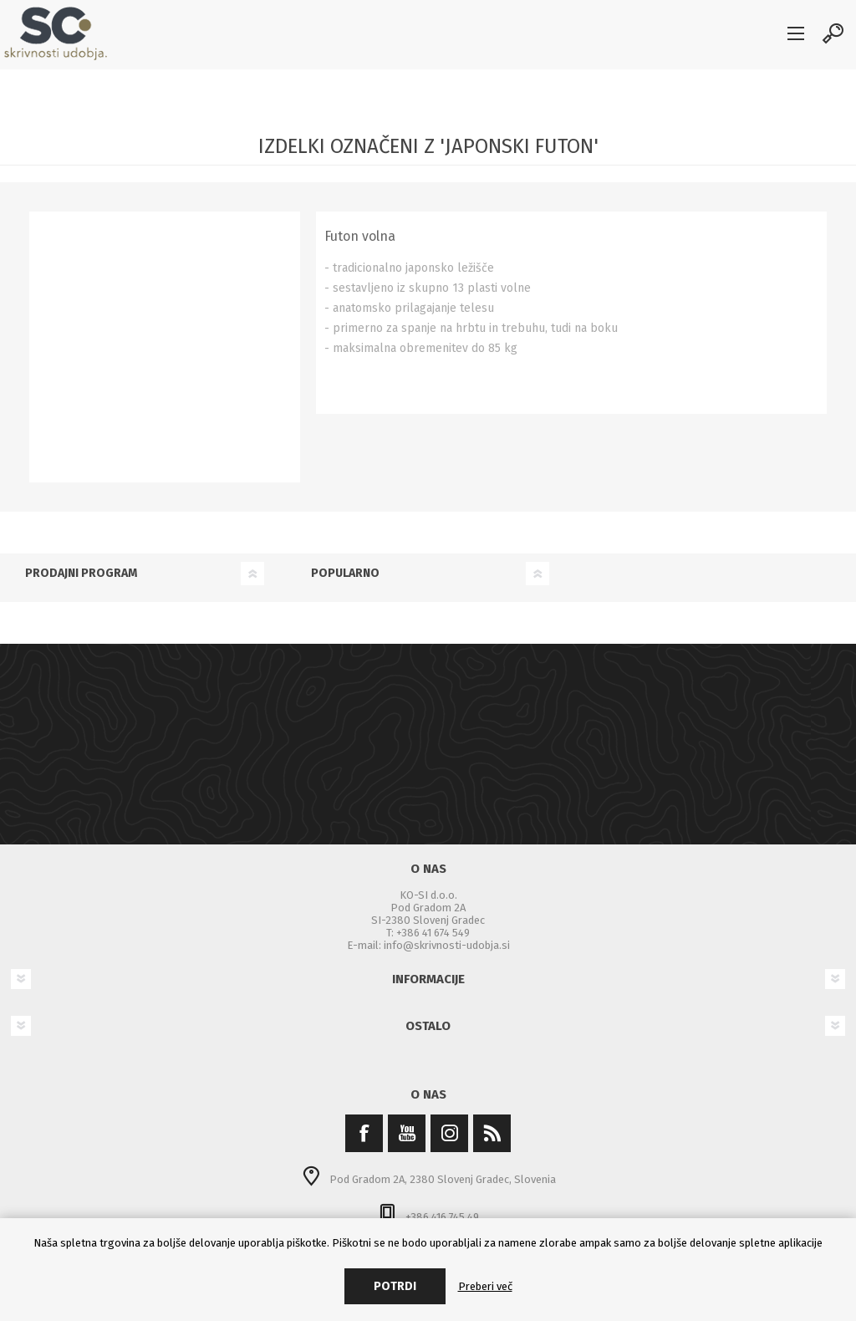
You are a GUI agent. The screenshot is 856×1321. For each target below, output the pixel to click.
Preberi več (485, 1286)
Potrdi (395, 1286)
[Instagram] (449, 1133)
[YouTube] (406, 1133)
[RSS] (492, 1133)
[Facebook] (364, 1133)
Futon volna (359, 236)
